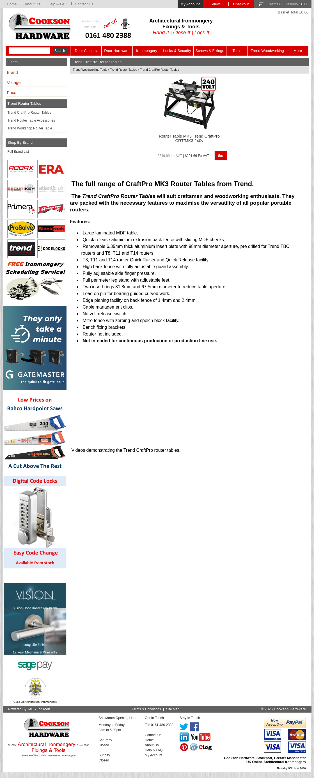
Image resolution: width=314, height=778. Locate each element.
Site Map (172, 709)
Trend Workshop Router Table (30, 128)
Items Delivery (288, 4)
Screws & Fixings (209, 51)
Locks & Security (177, 51)
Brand (12, 72)
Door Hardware (116, 51)
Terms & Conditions (146, 709)
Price (11, 92)
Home (12, 4)
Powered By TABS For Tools (29, 709)
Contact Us (84, 4)
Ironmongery (146, 51)
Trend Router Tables (123, 69)
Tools (236, 51)
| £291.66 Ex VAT (183, 156)
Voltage (14, 82)
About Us (32, 4)
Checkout (241, 4)
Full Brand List (18, 152)
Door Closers (86, 51)
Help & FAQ (57, 4)
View (216, 4)
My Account (190, 4)
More (298, 51)
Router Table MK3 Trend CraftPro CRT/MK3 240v (189, 138)
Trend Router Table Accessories (31, 120)
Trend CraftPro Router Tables (29, 113)
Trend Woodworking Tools (90, 69)
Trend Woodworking (267, 51)
